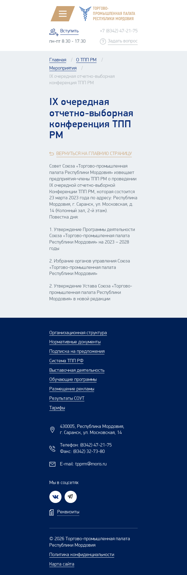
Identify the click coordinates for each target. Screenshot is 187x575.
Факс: (82, 451)
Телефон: (86, 445)
